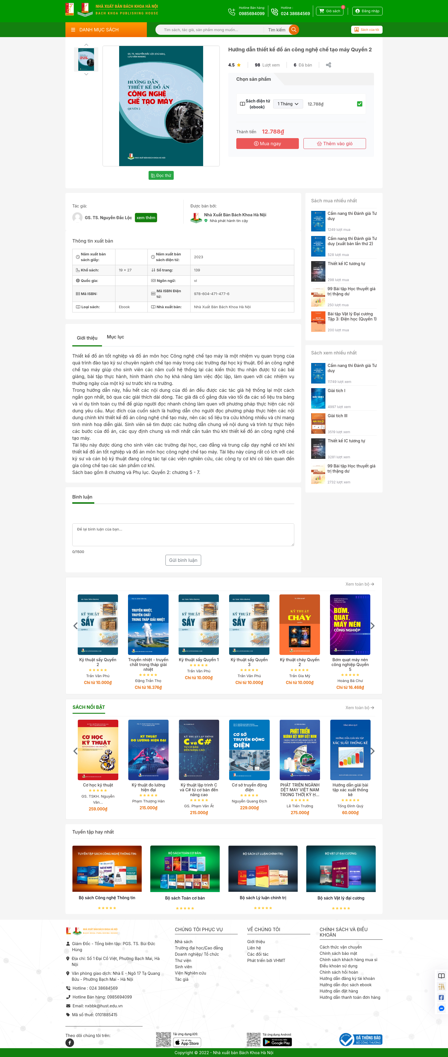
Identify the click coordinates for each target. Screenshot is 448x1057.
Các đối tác (258, 954)
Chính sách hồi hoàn (339, 972)
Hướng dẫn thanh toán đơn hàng (350, 997)
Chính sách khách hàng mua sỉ (348, 959)
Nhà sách (184, 941)
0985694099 (252, 13)
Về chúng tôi (263, 929)
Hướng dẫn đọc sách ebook (346, 984)
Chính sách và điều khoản (344, 932)
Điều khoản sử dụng (338, 965)
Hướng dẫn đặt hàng (339, 991)
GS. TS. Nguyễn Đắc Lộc (108, 217)
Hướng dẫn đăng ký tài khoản (347, 978)
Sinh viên (183, 966)
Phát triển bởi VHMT (266, 960)
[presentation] (76, 625)
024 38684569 (295, 13)
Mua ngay (267, 143)
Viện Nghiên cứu (190, 973)
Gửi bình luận (183, 560)
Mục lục (115, 337)
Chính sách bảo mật (338, 953)
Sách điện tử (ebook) (257, 103)
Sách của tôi (367, 30)
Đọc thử (161, 175)
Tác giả (182, 979)
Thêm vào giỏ (335, 143)
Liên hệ (254, 947)
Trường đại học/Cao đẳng (199, 947)
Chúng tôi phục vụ (199, 929)
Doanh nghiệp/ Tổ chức (197, 954)
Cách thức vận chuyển (341, 947)
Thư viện (183, 960)
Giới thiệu (87, 338)
